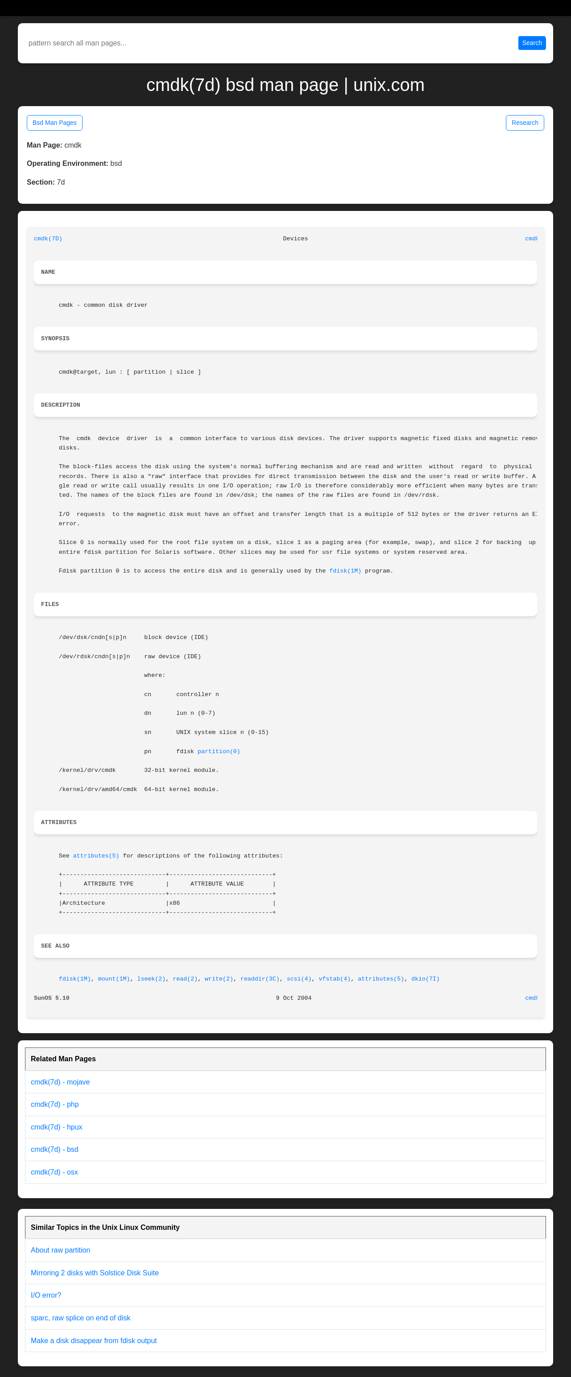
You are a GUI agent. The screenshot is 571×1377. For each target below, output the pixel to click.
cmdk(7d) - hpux (57, 1127)
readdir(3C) (260, 979)
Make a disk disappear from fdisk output (94, 1340)
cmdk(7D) (48, 238)
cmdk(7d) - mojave (60, 1082)
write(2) (219, 979)
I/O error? (46, 1295)
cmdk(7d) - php (55, 1104)
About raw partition (60, 1250)
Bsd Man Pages (55, 122)
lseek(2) (151, 979)
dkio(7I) (425, 979)
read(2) (185, 979)
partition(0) (219, 751)
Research (525, 122)
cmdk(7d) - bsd (55, 1149)
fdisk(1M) (345, 571)
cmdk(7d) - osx (54, 1172)
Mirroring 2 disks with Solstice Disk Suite (95, 1273)
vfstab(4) (335, 979)
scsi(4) (299, 979)
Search (532, 42)
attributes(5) (96, 856)
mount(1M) (114, 979)
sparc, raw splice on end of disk (80, 1318)
